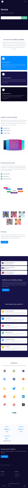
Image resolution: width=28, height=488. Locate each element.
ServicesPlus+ (4, 485)
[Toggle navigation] (25, 1)
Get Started (4, 242)
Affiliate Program (17, 475)
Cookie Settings (19, 485)
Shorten (24, 17)
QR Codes (2, 473)
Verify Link (13, 485)
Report (9, 485)
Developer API (17, 473)
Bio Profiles (2, 475)
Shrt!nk (12, 483)
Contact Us (16, 476)
